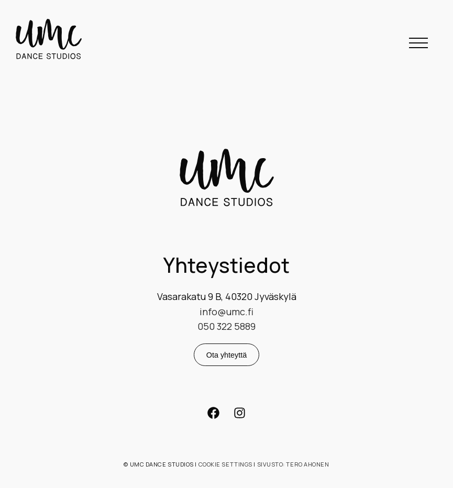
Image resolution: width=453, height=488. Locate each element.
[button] (418, 42)
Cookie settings (225, 464)
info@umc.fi (226, 311)
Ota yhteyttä (226, 355)
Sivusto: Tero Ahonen (293, 464)
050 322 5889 (226, 326)
